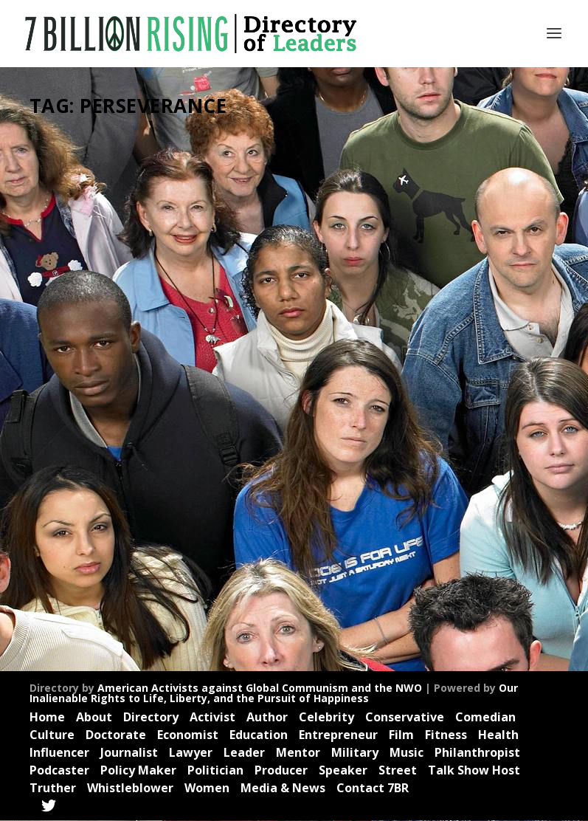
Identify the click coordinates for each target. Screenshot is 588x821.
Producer (145, 422)
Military (354, 753)
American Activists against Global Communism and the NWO (259, 688)
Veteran (60, 467)
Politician (215, 770)
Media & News (283, 788)
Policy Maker (138, 770)
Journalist (109, 391)
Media (57, 407)
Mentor (90, 407)
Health (117, 377)
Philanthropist (477, 753)
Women (206, 788)
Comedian (485, 718)
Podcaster (65, 422)
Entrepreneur (72, 377)
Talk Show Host (474, 770)
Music (406, 753)
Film (401, 735)
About (94, 718)
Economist (107, 362)
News (120, 407)
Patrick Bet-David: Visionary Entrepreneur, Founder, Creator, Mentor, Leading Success (107, 285)
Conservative (404, 718)
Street (397, 770)
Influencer (65, 391)
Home (47, 718)
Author (92, 346)
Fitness (446, 735)
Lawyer (190, 753)
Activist (59, 346)
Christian (62, 362)
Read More (78, 594)
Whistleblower (130, 788)
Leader (148, 391)
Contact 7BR (372, 788)
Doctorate (116, 735)
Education (258, 735)
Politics (106, 422)
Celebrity (130, 346)
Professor (65, 436)
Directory (151, 718)
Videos (95, 467)
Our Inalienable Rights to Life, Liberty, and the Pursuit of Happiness (274, 693)
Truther (133, 452)
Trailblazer (91, 452)
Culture (52, 735)
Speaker (107, 436)
